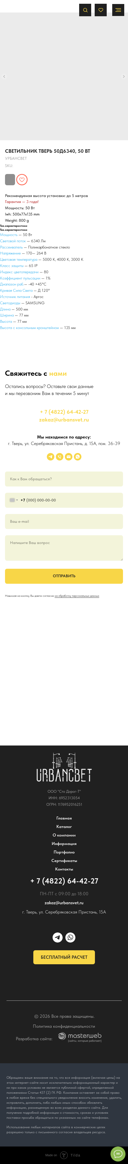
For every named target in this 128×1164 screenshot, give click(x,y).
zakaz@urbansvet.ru (64, 419)
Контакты (64, 869)
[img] (64, 767)
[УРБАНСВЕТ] (50, 456)
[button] (85, 10)
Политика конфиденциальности (64, 1026)
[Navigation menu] (118, 10)
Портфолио (64, 852)
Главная (64, 818)
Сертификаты (64, 860)
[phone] (59, 456)
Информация (64, 843)
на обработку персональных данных (77, 596)
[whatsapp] (77, 456)
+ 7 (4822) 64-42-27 (64, 411)
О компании (64, 835)
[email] (68, 456)
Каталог (64, 826)
